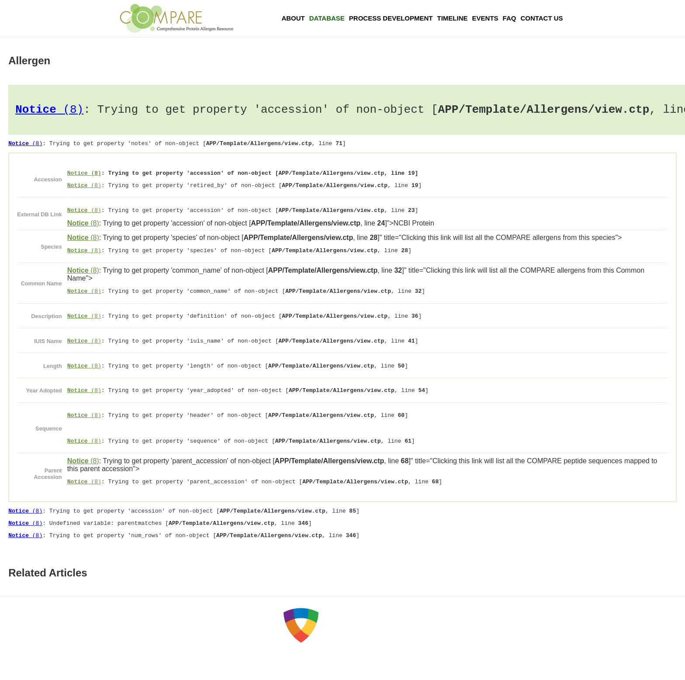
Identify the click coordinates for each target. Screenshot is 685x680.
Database (327, 18)
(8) (49, 111)
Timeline (452, 18)
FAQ (509, 18)
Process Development (391, 18)
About (292, 18)
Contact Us (541, 18)
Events (485, 18)
